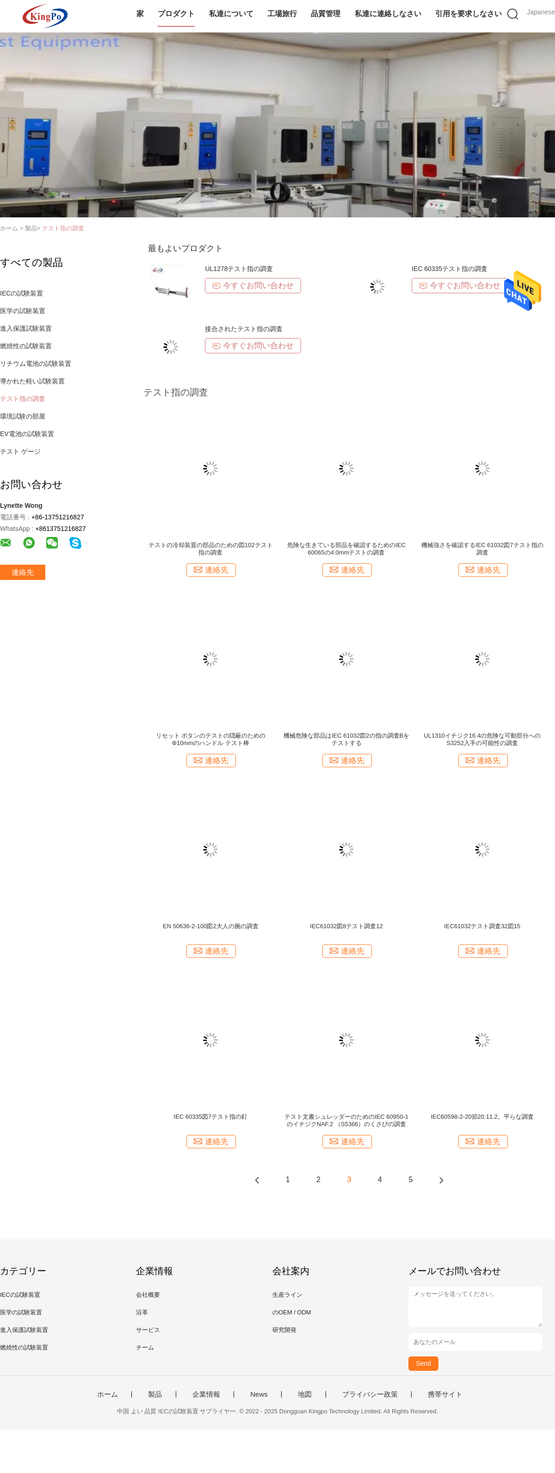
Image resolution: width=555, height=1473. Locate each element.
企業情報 (206, 1394)
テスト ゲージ (20, 451)
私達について (231, 14)
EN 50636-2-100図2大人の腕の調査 (211, 926)
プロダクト (176, 14)
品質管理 (325, 14)
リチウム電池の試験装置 (35, 363)
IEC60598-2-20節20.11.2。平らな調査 (482, 1116)
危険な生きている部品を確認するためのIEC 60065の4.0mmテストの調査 (346, 549)
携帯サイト (445, 1394)
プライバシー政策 (370, 1394)
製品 (155, 1394)
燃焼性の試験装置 (26, 346)
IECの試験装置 (21, 293)
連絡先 (23, 572)
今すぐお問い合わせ (253, 285)
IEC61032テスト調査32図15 (482, 926)
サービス (148, 1329)
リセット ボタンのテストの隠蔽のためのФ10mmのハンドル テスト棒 (211, 739)
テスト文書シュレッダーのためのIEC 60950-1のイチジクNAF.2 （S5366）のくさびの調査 (346, 1120)
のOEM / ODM (291, 1312)
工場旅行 (282, 14)
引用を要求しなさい (468, 14)
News (259, 1394)
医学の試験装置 (22, 310)
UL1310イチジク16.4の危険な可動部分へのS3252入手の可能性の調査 (482, 739)
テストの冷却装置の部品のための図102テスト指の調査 (210, 549)
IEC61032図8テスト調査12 (346, 926)
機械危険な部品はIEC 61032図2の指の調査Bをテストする (346, 739)
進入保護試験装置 (26, 328)
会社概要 (148, 1294)
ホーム (107, 1394)
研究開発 (284, 1329)
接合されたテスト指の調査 (244, 329)
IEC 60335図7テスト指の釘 (211, 1116)
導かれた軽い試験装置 (32, 381)
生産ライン (287, 1294)
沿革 (142, 1312)
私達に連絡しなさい (388, 14)
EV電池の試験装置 (27, 434)
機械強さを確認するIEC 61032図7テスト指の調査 (482, 549)
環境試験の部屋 (22, 416)
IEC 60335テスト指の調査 (449, 268)
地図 (305, 1394)
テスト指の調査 (63, 228)
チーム (145, 1347)
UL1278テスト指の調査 (239, 268)
